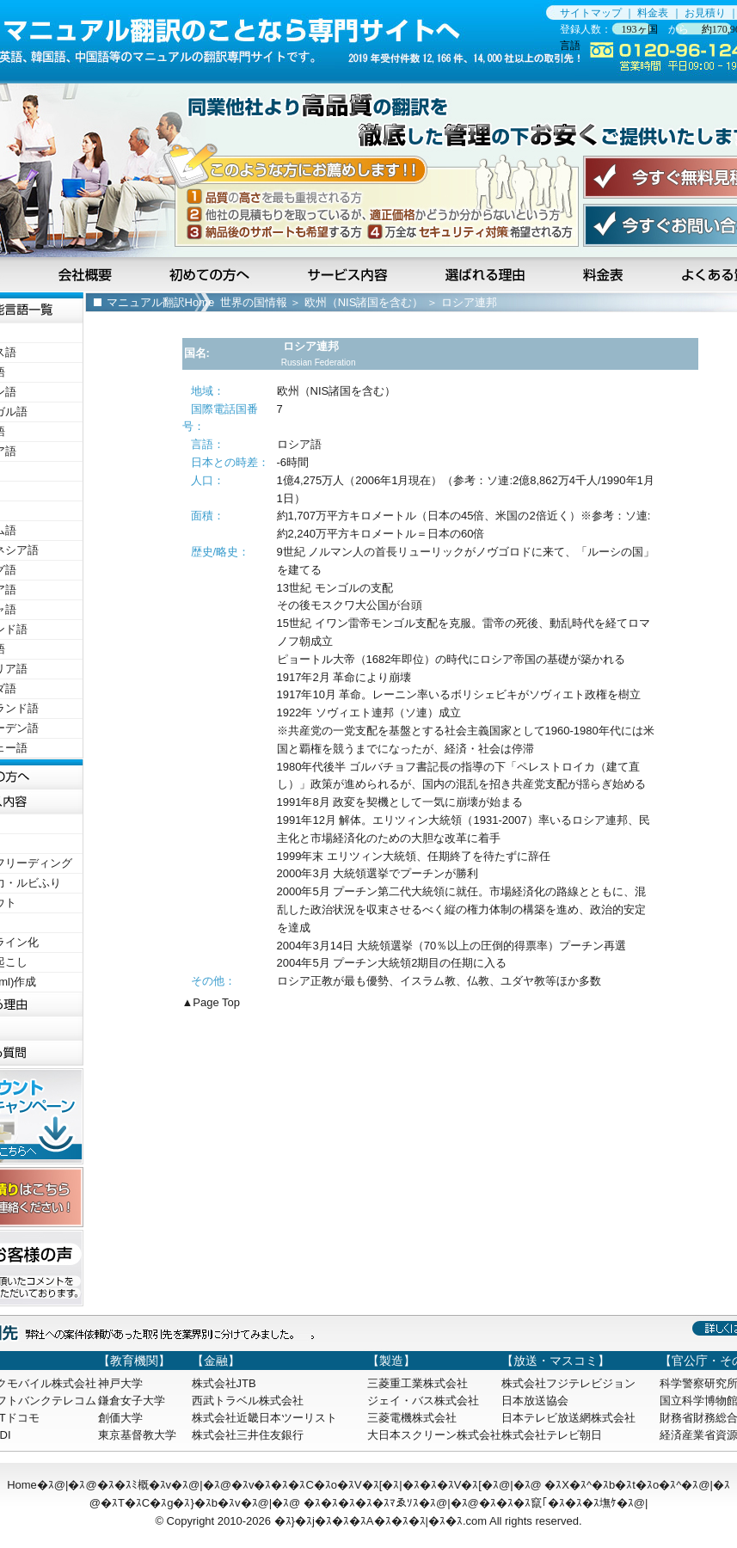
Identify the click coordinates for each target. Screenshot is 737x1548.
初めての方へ (212, 274)
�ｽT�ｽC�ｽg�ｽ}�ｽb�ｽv (171, 1502)
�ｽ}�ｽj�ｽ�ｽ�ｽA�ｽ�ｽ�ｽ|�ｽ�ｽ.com (380, 1520)
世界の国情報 (253, 302)
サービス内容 (349, 274)
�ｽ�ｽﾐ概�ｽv (134, 1484)
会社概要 (86, 274)
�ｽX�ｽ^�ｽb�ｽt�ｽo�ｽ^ (612, 1484)
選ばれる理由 (487, 274)
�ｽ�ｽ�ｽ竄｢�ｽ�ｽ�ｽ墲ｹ (548, 1502)
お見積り (705, 13)
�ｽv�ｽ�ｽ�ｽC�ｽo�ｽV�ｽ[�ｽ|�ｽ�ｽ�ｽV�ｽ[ (356, 1484)
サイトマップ (591, 13)
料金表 (652, 13)
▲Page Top (211, 1002)
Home (22, 1484)
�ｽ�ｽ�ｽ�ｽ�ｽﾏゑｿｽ (361, 1502)
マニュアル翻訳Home (161, 302)
